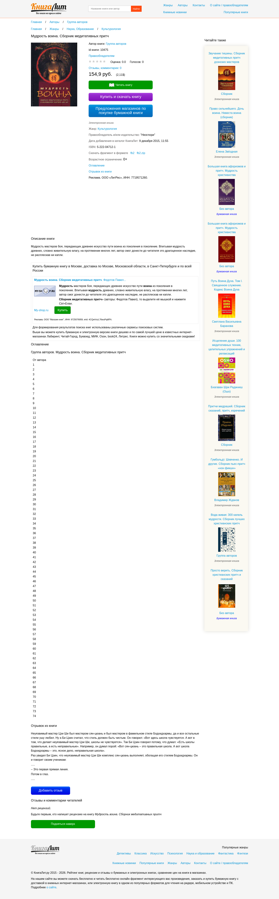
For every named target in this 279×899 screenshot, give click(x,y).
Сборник (226, 93)
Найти (136, 8)
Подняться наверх (63, 823)
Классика (141, 853)
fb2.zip (141, 153)
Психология (175, 853)
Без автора (226, 208)
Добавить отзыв (50, 790)
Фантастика (225, 853)
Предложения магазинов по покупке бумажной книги (121, 110)
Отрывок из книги (100, 171)
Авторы (183, 5)
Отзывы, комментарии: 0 (105, 68)
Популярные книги (236, 12)
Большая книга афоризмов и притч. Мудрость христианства (227, 170)
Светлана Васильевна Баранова (226, 323)
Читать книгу (123, 84)
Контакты (199, 5)
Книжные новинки (174, 12)
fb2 (132, 153)
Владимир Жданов (226, 500)
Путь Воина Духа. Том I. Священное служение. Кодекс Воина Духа (227, 285)
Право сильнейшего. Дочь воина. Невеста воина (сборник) (226, 113)
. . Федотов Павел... (80, 279)
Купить (62, 310)
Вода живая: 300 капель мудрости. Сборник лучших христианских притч (227, 519)
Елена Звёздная (227, 151)
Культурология (107, 128)
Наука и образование (200, 853)
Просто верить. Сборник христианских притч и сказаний (227, 575)
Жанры (168, 5)
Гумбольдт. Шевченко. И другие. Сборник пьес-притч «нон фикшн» (226, 464)
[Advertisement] (95, 209)
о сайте (51, 887)
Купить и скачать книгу (120, 96)
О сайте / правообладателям (229, 5)
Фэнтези (242, 853)
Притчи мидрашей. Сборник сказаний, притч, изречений (226, 408)
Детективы (124, 853)
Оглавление (96, 165)
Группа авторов (116, 43)
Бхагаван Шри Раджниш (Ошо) (227, 389)
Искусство (157, 853)
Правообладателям (101, 55)
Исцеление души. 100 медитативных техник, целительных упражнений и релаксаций (227, 347)
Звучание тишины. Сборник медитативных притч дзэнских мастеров (227, 57)
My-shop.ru (41, 310)
